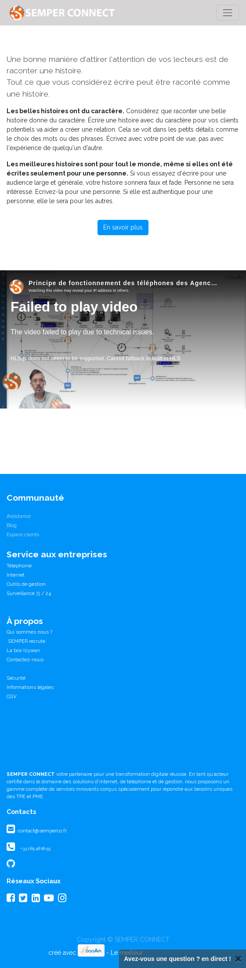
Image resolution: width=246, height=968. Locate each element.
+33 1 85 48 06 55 (35, 848)
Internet (16, 575)
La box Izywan (23, 650)
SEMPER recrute (26, 641)
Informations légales (30, 687)
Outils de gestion (26, 584)
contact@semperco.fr (41, 831)
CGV (12, 696)
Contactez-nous (25, 659)
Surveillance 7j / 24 (29, 593)
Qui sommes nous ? (29, 632)
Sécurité (16, 678)
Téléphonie (19, 566)
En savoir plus (123, 227)
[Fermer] (238, 959)
